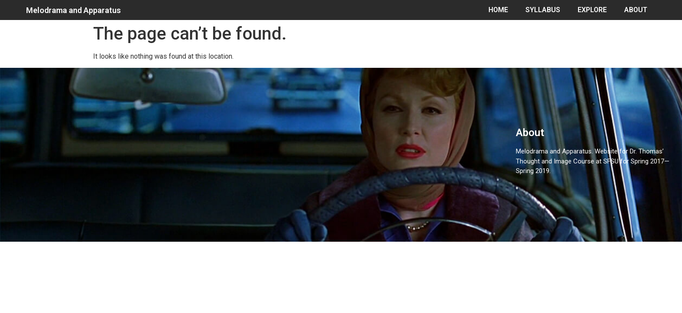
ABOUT (635, 10)
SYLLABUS (542, 10)
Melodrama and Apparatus (73, 10)
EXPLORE (592, 10)
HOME (498, 10)
